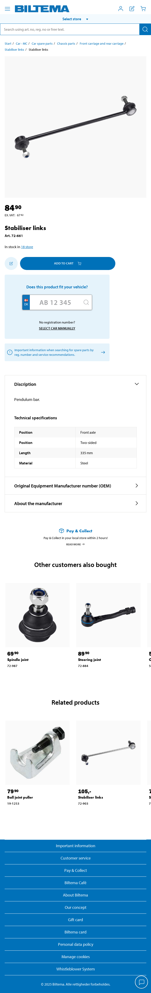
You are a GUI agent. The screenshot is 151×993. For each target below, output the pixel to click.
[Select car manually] (102, 352)
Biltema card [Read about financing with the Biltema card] (75, 932)
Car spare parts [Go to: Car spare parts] (42, 43)
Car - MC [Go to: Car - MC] (21, 43)
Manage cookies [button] (76, 956)
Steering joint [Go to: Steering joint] (89, 659)
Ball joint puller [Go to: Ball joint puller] (20, 797)
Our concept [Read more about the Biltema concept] (75, 907)
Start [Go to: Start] (8, 43)
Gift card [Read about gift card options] (75, 919)
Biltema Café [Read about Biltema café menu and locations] (75, 882)
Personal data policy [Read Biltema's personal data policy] (75, 944)
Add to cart (67, 263)
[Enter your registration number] (55, 302)
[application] (141, 982)
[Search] (145, 29)
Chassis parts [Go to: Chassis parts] (66, 43)
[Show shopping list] (131, 8)
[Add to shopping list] (11, 263)
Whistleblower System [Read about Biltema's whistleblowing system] (75, 969)
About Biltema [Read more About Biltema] (75, 895)
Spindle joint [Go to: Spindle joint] (17, 659)
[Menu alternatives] (7, 9)
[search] (75, 29)
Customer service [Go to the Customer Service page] (76, 858)
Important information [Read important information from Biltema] (75, 845)
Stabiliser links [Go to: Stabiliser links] (14, 49)
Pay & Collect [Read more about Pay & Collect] (75, 870)
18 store (27, 246)
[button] (75, 18)
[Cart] (143, 8)
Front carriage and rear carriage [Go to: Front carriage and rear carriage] (102, 43)
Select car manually (57, 328)
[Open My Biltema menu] (120, 8)
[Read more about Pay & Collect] (75, 531)
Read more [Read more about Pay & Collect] (75, 544)
